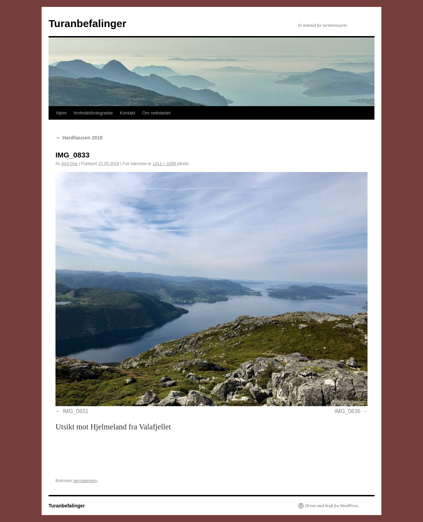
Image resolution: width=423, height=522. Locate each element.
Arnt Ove (69, 163)
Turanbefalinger (87, 23)
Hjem (61, 112)
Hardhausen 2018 (79, 137)
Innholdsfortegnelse (93, 112)
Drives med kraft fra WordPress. (332, 505)
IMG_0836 (348, 411)
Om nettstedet (156, 112)
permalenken (85, 480)
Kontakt (127, 112)
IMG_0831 (75, 411)
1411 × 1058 (164, 163)
